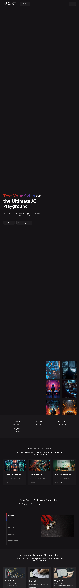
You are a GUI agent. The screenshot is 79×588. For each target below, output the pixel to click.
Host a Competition (24, 223)
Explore (25, 3)
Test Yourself (9, 223)
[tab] (23, 518)
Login (72, 4)
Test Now (9, 483)
